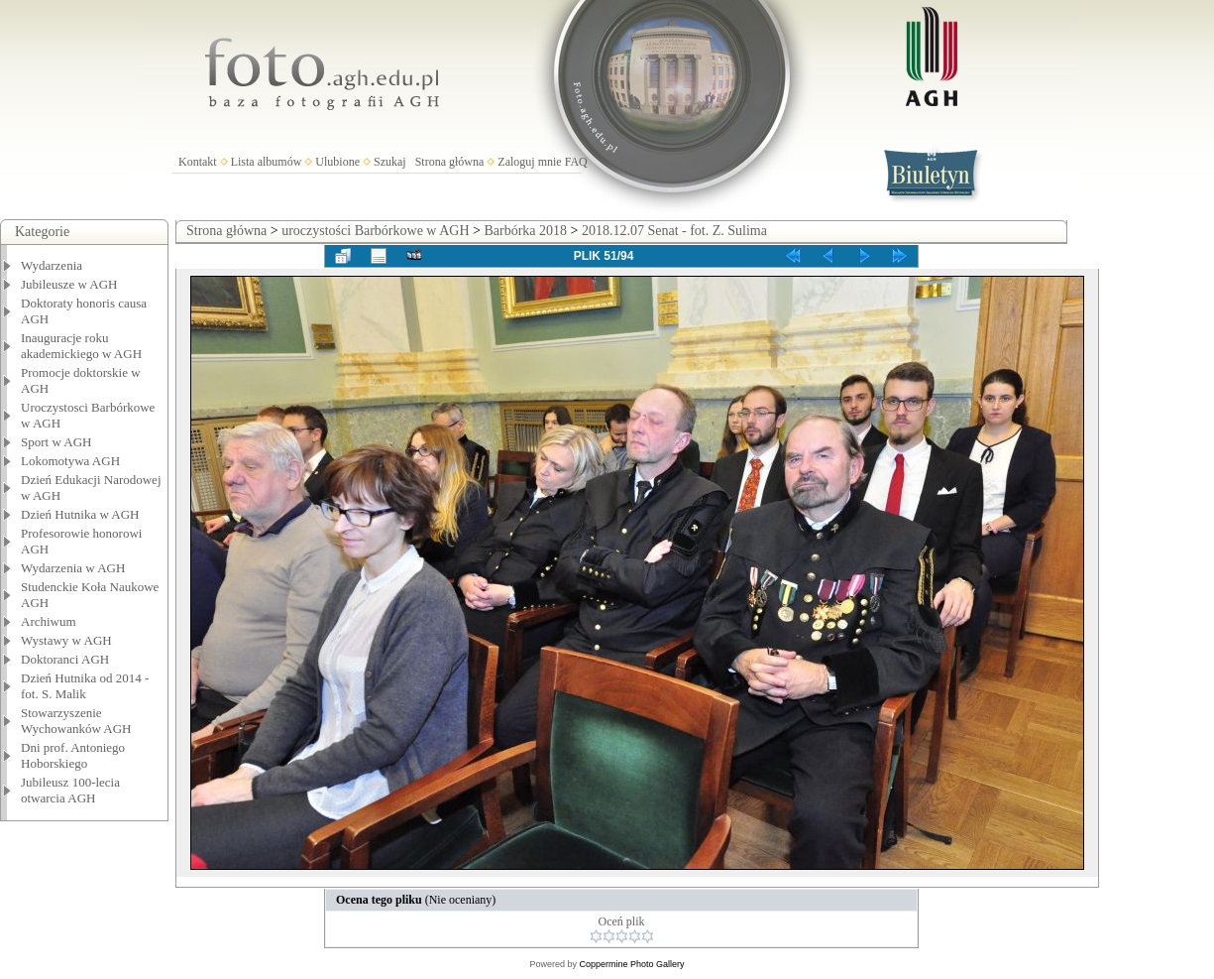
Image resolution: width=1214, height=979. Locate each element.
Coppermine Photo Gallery (631, 964)
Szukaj (390, 162)
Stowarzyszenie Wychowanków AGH (76, 720)
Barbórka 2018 (525, 230)
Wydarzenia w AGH (73, 567)
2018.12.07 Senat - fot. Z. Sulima (674, 230)
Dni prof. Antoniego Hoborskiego (73, 755)
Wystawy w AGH (66, 640)
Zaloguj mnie (529, 162)
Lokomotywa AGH (70, 460)
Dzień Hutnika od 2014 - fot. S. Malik (85, 686)
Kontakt (197, 162)
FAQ (576, 162)
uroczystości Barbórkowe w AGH (375, 230)
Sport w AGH (56, 441)
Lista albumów (266, 162)
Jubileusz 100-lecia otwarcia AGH (70, 790)
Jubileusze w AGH (69, 284)
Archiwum (48, 621)
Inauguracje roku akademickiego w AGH (81, 345)
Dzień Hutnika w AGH (80, 514)
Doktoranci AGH (65, 659)
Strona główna (450, 162)
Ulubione (337, 162)
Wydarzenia (51, 265)
